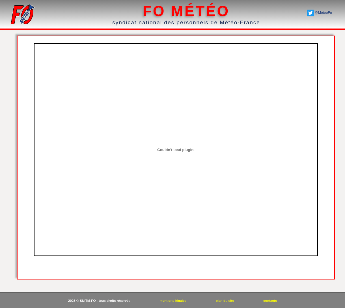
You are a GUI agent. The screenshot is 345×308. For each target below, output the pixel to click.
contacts (270, 300)
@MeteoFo (323, 13)
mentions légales (173, 300)
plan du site (225, 300)
